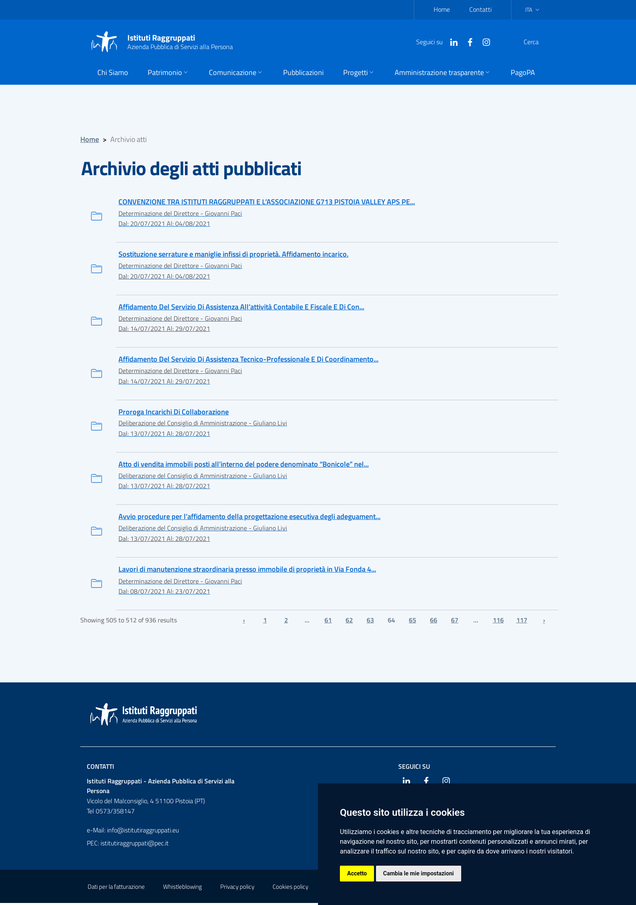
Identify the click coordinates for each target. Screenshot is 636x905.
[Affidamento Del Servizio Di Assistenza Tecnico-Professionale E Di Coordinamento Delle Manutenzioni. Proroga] (318, 374)
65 (412, 622)
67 (454, 622)
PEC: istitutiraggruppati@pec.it (128, 845)
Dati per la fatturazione (116, 888)
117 (521, 622)
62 (349, 622)
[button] (168, 73)
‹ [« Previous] (244, 622)
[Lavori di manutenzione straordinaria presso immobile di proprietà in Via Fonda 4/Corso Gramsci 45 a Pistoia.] (318, 585)
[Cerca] (538, 41)
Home (442, 9)
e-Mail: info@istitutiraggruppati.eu (133, 832)
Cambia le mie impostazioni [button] (418, 873)
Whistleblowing (182, 888)
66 (433, 622)
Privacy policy (237, 888)
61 (328, 622)
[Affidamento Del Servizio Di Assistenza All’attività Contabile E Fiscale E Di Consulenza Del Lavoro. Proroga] (318, 321)
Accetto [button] (357, 873)
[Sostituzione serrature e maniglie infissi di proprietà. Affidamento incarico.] (318, 269)
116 (498, 622)
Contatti (480, 9)
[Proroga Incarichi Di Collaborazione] (318, 427)
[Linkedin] (434, 41)
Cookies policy (290, 888)
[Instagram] (467, 41)
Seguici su (414, 768)
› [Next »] (544, 622)
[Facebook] (451, 41)
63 (370, 622)
